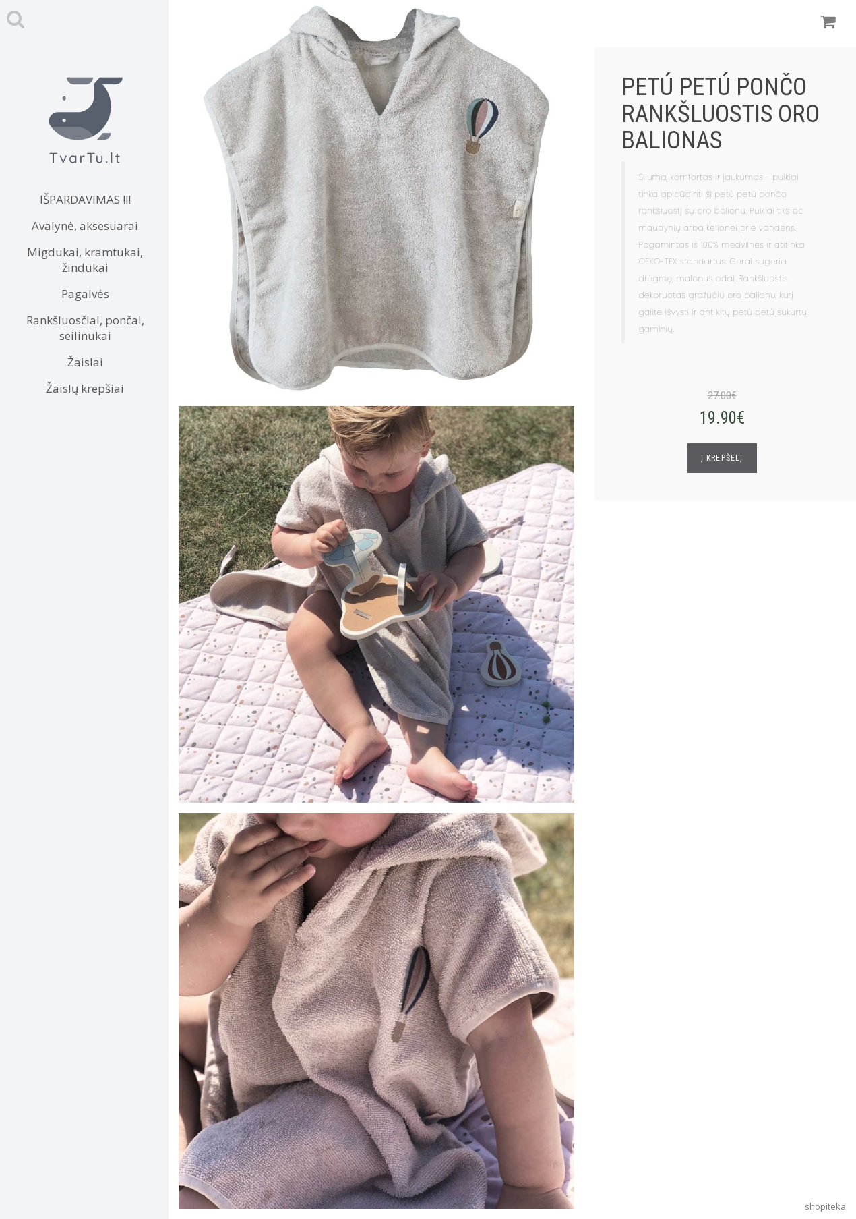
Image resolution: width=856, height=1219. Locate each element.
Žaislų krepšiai (85, 388)
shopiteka (825, 1206)
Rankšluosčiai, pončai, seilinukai (85, 327)
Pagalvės (85, 294)
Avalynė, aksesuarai (85, 225)
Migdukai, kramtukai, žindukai (85, 259)
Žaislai (85, 362)
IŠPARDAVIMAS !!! (85, 199)
